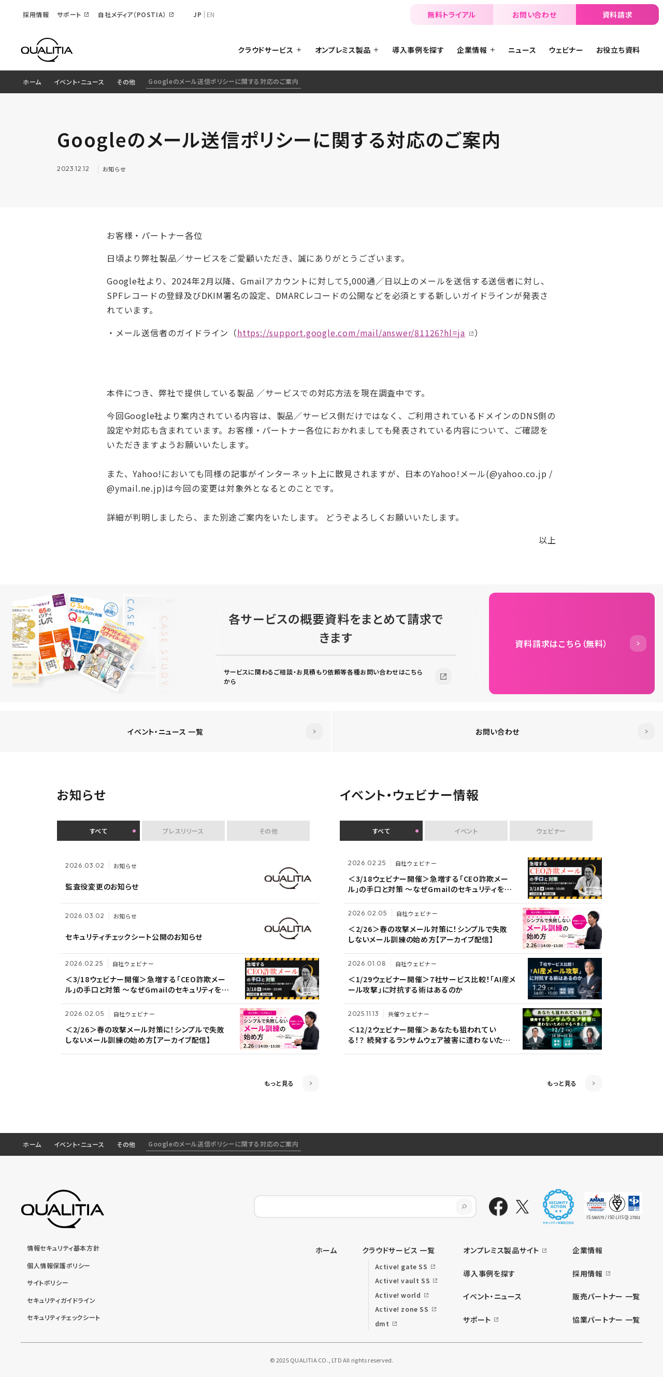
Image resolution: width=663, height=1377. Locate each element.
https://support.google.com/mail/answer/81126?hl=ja (351, 332)
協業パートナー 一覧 (606, 1319)
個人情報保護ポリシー (59, 1265)
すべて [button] (99, 830)
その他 (126, 81)
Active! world (398, 1294)
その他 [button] (268, 830)
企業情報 (587, 1250)
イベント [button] (466, 830)
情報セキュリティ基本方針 (63, 1247)
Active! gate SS (401, 1266)
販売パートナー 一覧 (606, 1296)
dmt (382, 1323)
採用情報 (587, 1273)
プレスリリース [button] (183, 830)
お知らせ (114, 169)
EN (211, 14)
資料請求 (617, 14)
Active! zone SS (402, 1308)
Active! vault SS (402, 1280)
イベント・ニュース (79, 81)
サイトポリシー (47, 1282)
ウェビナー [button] (551, 830)
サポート (477, 1319)
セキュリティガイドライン (61, 1300)
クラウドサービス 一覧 (398, 1250)
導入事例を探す (489, 1273)
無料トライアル (451, 14)
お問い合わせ (534, 14)
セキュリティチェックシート (63, 1317)
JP (197, 14)
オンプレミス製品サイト (501, 1250)
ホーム (32, 81)
